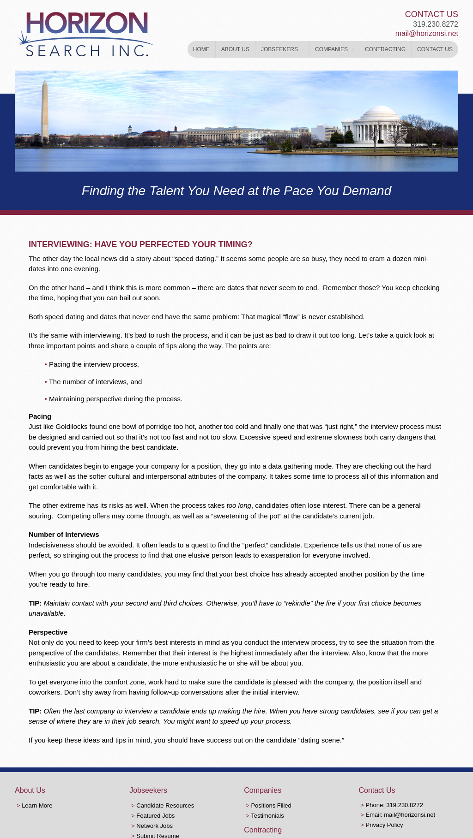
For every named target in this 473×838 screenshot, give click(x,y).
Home (201, 49)
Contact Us (435, 49)
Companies (331, 49)
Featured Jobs (155, 815)
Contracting (385, 49)
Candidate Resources (165, 805)
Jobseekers (279, 49)
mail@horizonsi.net (426, 33)
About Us (235, 49)
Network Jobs (154, 825)
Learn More (37, 805)
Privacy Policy (384, 824)
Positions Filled (271, 805)
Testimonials (267, 815)
